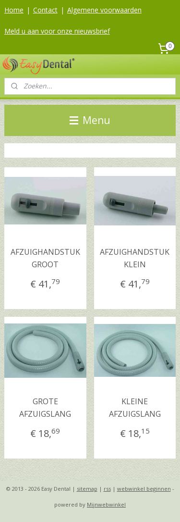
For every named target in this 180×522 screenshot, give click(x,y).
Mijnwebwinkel (106, 504)
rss (107, 488)
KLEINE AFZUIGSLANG (135, 408)
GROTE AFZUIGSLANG (45, 408)
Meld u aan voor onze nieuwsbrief (57, 31)
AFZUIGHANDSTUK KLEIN (134, 258)
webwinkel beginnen (144, 488)
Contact (45, 9)
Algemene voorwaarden (104, 9)
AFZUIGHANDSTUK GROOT (45, 258)
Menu (90, 120)
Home (14, 9)
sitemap (87, 488)
